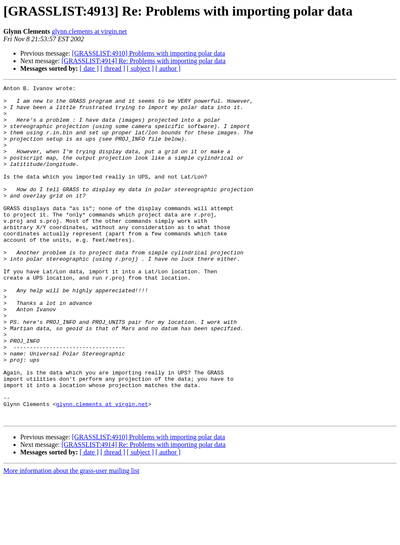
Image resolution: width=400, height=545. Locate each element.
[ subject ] (140, 68)
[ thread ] (112, 68)
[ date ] (89, 68)
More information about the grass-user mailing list (71, 537)
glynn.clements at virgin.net (89, 31)
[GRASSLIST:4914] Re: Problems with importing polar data (144, 60)
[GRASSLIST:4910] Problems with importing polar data (148, 53)
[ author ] (168, 68)
